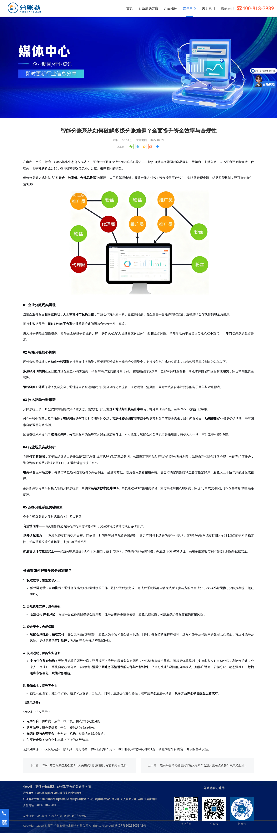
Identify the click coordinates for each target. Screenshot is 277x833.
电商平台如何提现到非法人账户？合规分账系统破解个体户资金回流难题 (206, 765)
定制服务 (76, 792)
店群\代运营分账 (147, 799)
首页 (129, 8)
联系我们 (227, 8)
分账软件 (42, 816)
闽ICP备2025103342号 (130, 825)
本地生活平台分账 (109, 799)
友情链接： (30, 816)
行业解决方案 (148, 8)
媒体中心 (189, 8)
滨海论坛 (81, 816)
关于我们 (208, 8)
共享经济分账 (67, 799)
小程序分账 (55, 816)
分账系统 (42, 792)
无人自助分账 (128, 799)
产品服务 (170, 8)
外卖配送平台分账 (86, 799)
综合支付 (65, 792)
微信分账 (69, 816)
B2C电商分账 (50, 799)
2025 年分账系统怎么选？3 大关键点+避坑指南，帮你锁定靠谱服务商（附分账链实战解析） (101, 765)
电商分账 (53, 792)
